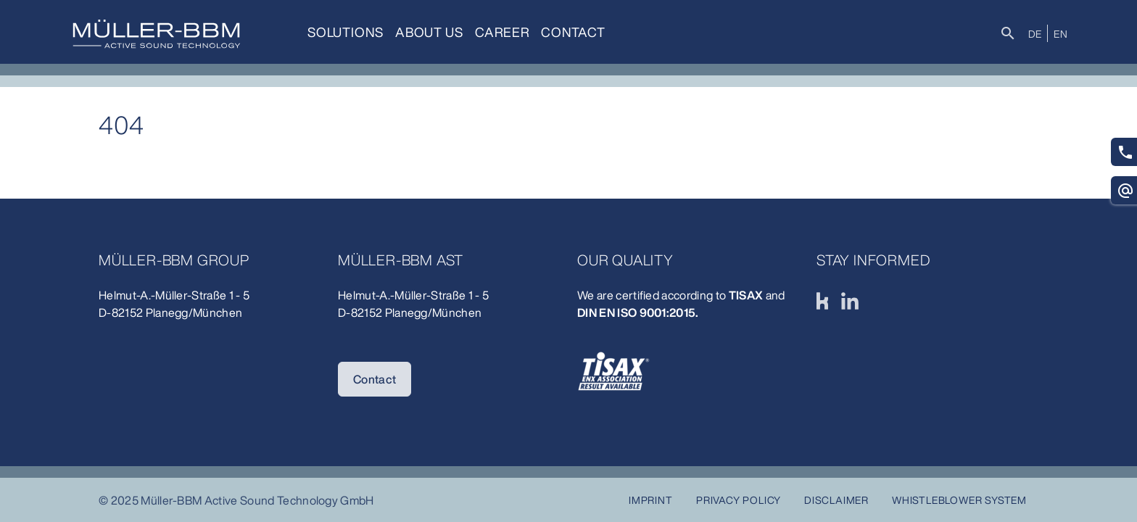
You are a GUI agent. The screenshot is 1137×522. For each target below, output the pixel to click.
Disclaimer (836, 500)
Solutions (345, 31)
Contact (573, 31)
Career (502, 31)
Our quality (625, 259)
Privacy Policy (738, 500)
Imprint (651, 500)
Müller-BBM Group (174, 259)
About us (429, 31)
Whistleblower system (959, 500)
